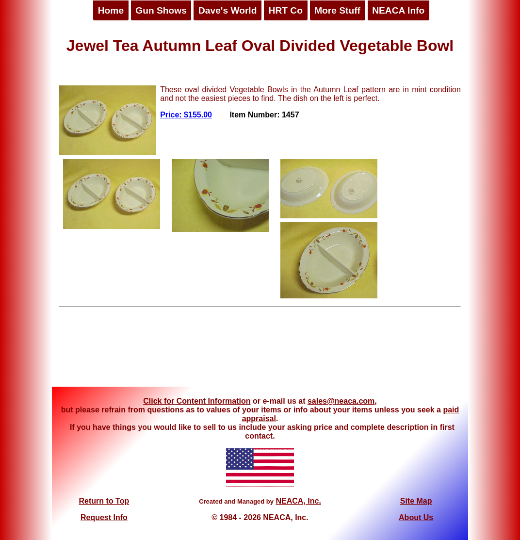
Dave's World (227, 10)
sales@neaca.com (341, 401)
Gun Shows (161, 10)
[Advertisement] (260, 350)
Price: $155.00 (186, 115)
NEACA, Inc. (298, 501)
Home (111, 10)
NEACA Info (398, 10)
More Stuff (337, 10)
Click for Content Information (196, 401)
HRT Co (286, 10)
